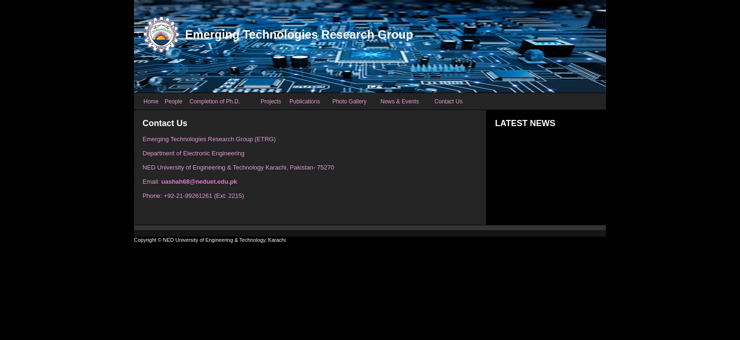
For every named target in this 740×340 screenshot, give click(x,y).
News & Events (399, 101)
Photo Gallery (349, 101)
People (173, 101)
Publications (304, 101)
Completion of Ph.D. (214, 101)
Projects (271, 101)
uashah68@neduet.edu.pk (199, 181)
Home (151, 101)
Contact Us (448, 101)
